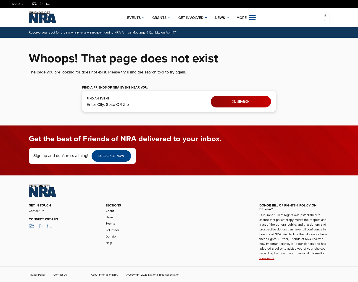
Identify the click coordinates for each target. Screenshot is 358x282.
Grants (159, 18)
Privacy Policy (37, 274)
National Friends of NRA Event (84, 32)
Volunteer (112, 230)
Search (240, 102)
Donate (17, 3)
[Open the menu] (252, 17)
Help (108, 243)
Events (134, 18)
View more (266, 258)
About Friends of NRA (104, 274)
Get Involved (190, 18)
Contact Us (36, 211)
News (220, 18)
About (109, 211)
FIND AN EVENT (98, 98)
